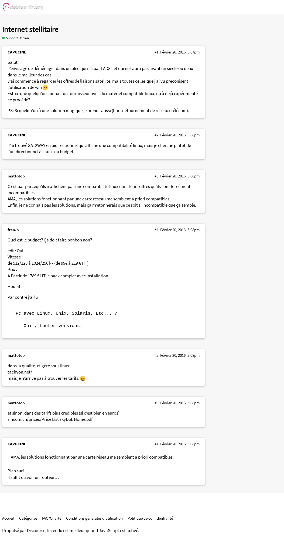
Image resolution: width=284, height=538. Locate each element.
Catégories (28, 518)
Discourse (36, 530)
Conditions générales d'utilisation (94, 518)
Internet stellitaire (30, 29)
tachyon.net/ (20, 372)
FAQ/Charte (51, 518)
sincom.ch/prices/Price (29, 419)
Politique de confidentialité (150, 518)
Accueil (8, 518)
